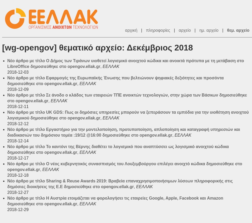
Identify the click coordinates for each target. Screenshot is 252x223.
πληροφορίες (158, 30)
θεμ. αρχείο (238, 30)
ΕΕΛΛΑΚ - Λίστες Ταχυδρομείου (54, 18)
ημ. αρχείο (208, 30)
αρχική (131, 30)
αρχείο (185, 30)
